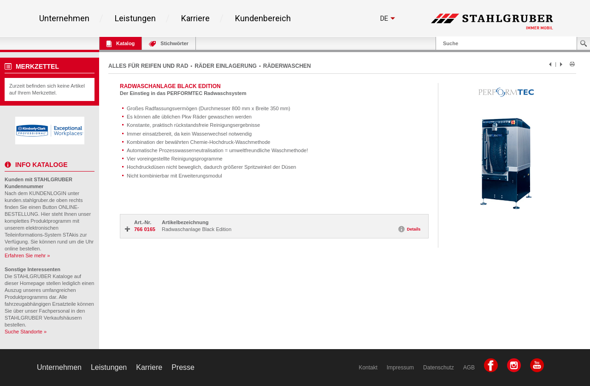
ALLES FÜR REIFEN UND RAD (148, 66)
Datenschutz (438, 367)
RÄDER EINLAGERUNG (226, 66)
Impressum (400, 367)
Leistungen (135, 18)
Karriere (195, 18)
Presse (183, 367)
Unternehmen (64, 18)
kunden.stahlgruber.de (30, 200)
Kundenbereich (263, 18)
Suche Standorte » (26, 331)
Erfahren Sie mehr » (27, 255)
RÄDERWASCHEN (287, 66)
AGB (469, 367)
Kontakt (368, 367)
